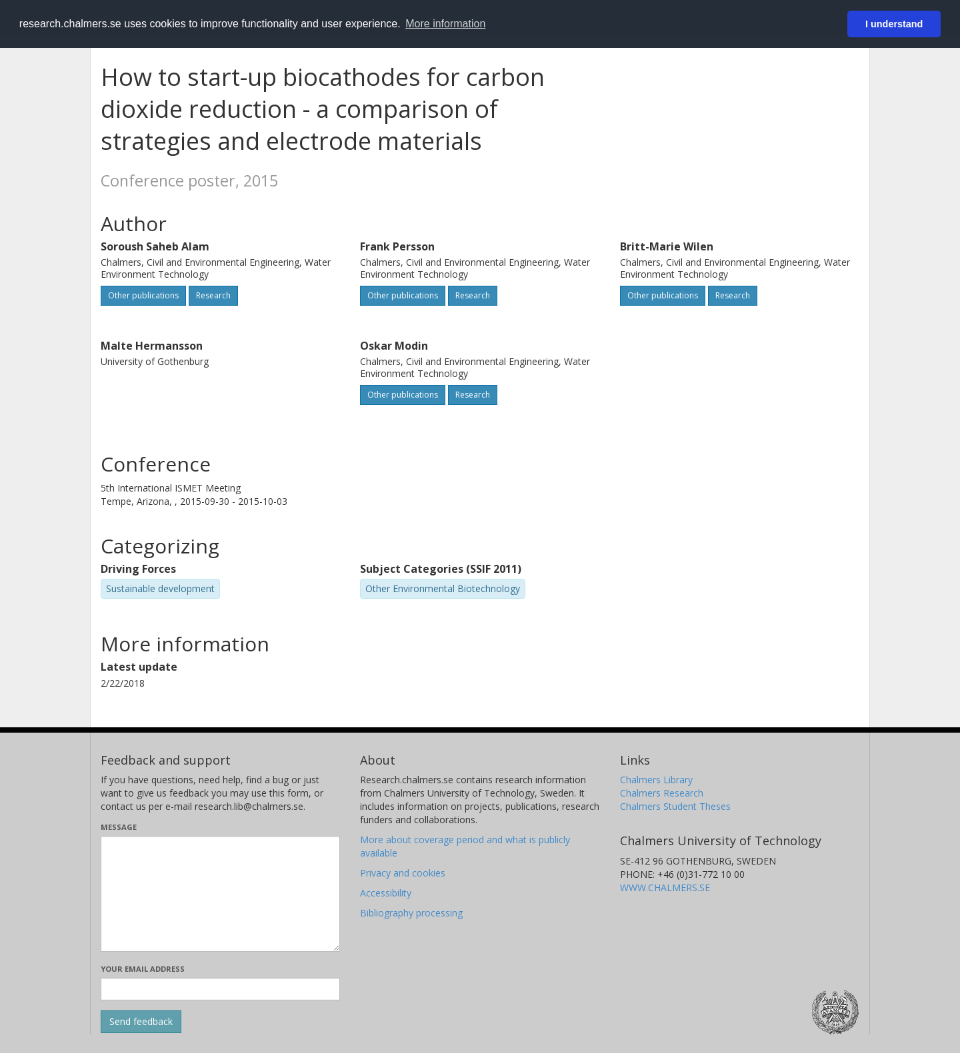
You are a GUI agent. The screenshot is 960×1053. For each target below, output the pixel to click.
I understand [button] (894, 24)
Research (213, 295)
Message (119, 827)
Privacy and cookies (402, 873)
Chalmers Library (656, 779)
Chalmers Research (661, 793)
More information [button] (445, 23)
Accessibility (385, 892)
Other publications (143, 295)
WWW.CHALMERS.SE (665, 887)
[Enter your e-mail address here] (220, 989)
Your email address (143, 969)
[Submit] (141, 1021)
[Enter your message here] (220, 894)
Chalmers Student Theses (675, 806)
